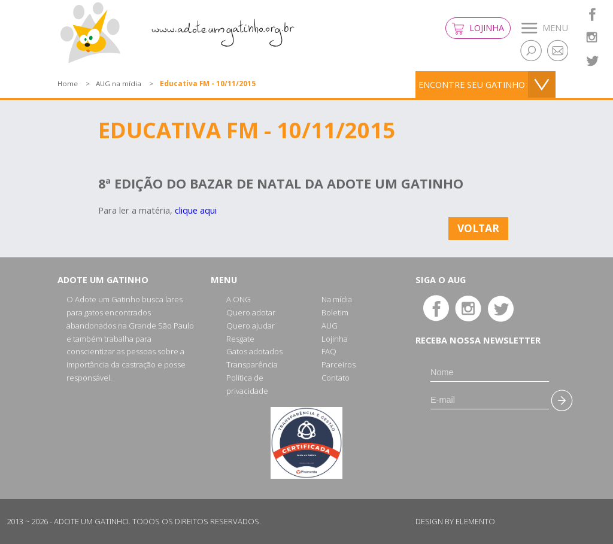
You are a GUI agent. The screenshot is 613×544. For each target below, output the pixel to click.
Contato (335, 377)
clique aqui (196, 210)
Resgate (240, 338)
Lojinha (478, 28)
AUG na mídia (118, 83)
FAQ (328, 351)
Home (67, 83)
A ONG (238, 299)
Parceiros (338, 364)
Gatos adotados (254, 351)
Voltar (478, 228)
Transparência (252, 364)
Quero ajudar (250, 325)
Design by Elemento (455, 521)
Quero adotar (250, 312)
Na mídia (336, 299)
